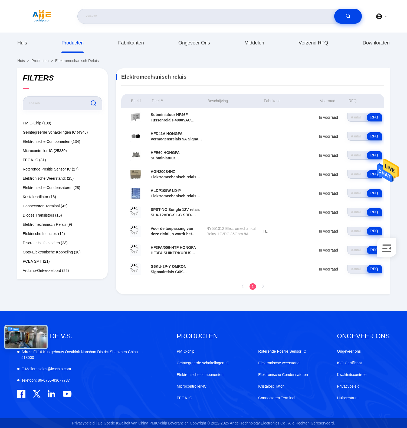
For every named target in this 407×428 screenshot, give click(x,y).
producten (72, 43)
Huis (22, 43)
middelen (254, 43)
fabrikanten (131, 43)
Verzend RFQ (313, 43)
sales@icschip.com (46, 369)
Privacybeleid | (84, 423)
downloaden (376, 43)
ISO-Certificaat (349, 363)
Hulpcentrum (347, 398)
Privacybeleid (348, 386)
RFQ (374, 117)
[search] (348, 16)
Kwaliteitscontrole (351, 374)
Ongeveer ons (194, 43)
